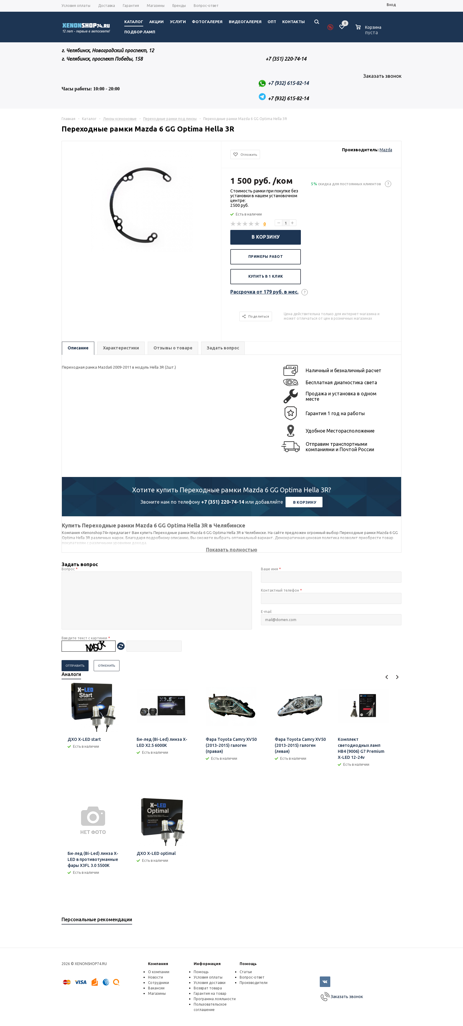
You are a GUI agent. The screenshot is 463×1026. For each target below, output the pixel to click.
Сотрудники (158, 983)
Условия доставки (209, 983)
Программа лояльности (215, 999)
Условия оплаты (208, 977)
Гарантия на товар (210, 993)
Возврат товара (208, 988)
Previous (387, 677)
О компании (158, 972)
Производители (254, 983)
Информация (207, 963)
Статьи (246, 972)
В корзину (266, 237)
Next (397, 677)
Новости (155, 977)
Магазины (157, 993)
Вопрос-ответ (252, 977)
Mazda (386, 149)
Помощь (248, 963)
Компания (158, 963)
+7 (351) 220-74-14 (222, 502)
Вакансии (156, 988)
